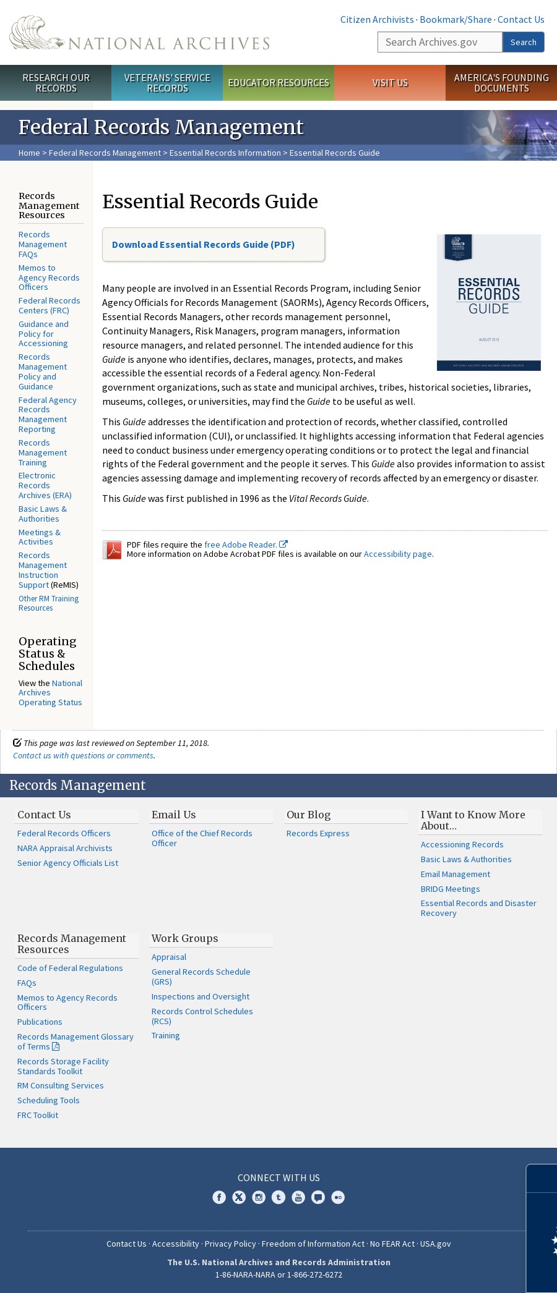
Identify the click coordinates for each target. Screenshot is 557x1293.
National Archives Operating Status (50, 692)
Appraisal (169, 956)
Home (29, 152)
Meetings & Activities (40, 537)
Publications (40, 1021)
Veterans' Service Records (167, 82)
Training (166, 1035)
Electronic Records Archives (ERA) (45, 485)
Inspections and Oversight (200, 996)
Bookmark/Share (456, 19)
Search (524, 42)
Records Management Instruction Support (43, 569)
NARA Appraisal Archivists (65, 848)
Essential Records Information (225, 152)
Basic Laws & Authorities (43, 513)
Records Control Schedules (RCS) (202, 1016)
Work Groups (185, 938)
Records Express (318, 833)
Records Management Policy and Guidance (43, 371)
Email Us (174, 814)
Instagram (258, 1197)
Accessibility (175, 1243)
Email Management (455, 874)
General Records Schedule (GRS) (201, 976)
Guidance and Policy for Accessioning (44, 333)
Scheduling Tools (48, 1100)
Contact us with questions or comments (83, 755)
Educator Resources (278, 82)
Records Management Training (43, 452)
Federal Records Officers (64, 833)
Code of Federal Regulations (70, 967)
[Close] (542, 1178)
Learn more (447, 1270)
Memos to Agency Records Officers (49, 277)
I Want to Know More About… (473, 820)
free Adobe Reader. (246, 544)
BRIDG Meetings (450, 888)
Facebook (219, 1197)
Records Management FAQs (43, 244)
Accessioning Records (462, 844)
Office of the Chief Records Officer (202, 838)
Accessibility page (398, 553)
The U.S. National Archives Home (139, 32)
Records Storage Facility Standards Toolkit (63, 1066)
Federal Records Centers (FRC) (49, 305)
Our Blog (308, 814)
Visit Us (390, 82)
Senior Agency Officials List (67, 862)
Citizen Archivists (377, 19)
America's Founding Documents (501, 82)
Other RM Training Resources (49, 603)
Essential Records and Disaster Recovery (479, 907)
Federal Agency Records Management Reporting (48, 414)
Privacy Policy (230, 1243)
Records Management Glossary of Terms (75, 1041)
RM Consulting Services (60, 1085)
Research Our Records (56, 82)
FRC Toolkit (37, 1115)
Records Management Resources (71, 944)
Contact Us (521, 19)
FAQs (27, 982)
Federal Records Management (105, 152)
